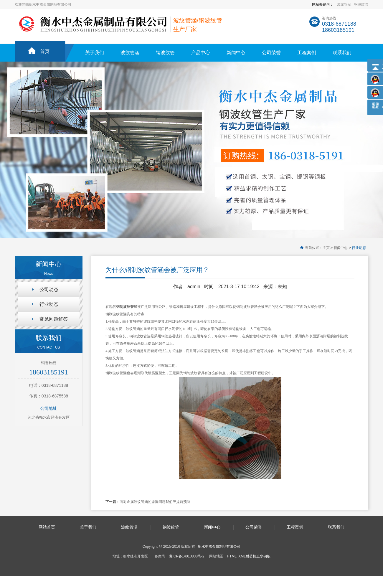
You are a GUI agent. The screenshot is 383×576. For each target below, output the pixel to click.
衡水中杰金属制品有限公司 (219, 546)
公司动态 (48, 289)
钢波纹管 (361, 4)
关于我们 (94, 52)
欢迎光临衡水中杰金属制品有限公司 (43, 4)
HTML (231, 556)
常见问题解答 (53, 318)
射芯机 (251, 556)
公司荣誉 (271, 52)
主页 (326, 248)
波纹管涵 (344, 4)
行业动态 (359, 248)
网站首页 (47, 527)
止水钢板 (263, 556)
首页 (44, 51)
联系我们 (342, 52)
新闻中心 (236, 52)
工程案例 (306, 52)
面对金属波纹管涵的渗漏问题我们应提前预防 (155, 502)
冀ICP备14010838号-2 (186, 556)
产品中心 (200, 52)
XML (242, 556)
